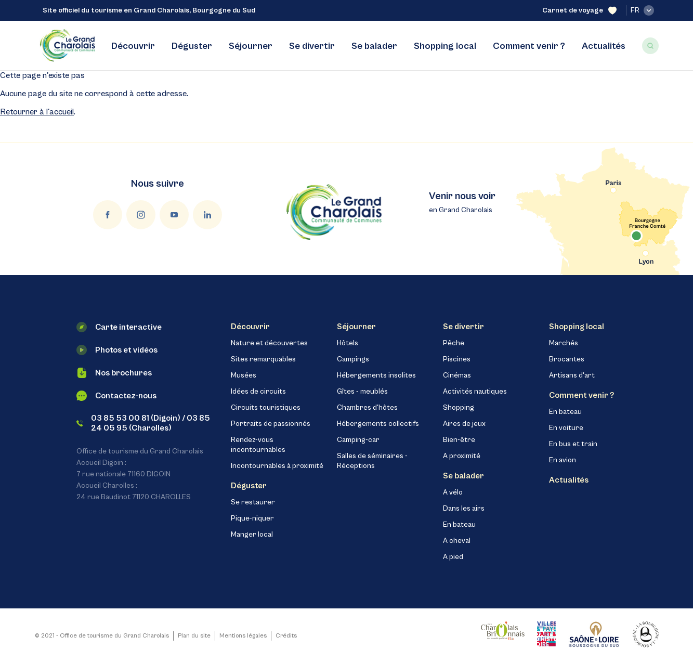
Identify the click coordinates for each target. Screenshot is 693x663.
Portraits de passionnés (270, 424)
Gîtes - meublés (362, 391)
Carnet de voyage (579, 10)
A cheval (456, 541)
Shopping (458, 408)
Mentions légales (243, 635)
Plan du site (194, 635)
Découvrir (133, 46)
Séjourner (250, 46)
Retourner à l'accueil (37, 111)
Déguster (192, 46)
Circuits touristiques (265, 408)
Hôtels (347, 343)
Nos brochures (114, 373)
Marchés (563, 343)
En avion (562, 460)
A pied (453, 557)
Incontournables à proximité (277, 466)
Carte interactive (119, 327)
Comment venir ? (529, 46)
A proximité (461, 456)
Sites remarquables (263, 359)
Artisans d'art (572, 375)
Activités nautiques (475, 391)
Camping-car (358, 440)
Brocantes (566, 359)
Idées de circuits (258, 391)
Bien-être (459, 440)
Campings (353, 359)
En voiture (566, 428)
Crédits (286, 635)
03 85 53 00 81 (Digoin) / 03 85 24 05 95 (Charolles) (143, 423)
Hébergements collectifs (378, 424)
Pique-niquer (252, 518)
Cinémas (457, 375)
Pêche (453, 343)
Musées (243, 375)
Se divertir (312, 46)
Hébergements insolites (376, 375)
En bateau (459, 525)
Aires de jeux (464, 424)
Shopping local (445, 46)
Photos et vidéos (117, 350)
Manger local (252, 534)
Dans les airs (464, 508)
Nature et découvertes (269, 343)
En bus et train (573, 444)
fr (642, 10)
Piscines (456, 359)
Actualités (603, 46)
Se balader (374, 46)
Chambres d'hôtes (367, 408)
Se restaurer (253, 502)
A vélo (453, 492)
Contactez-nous (116, 396)
